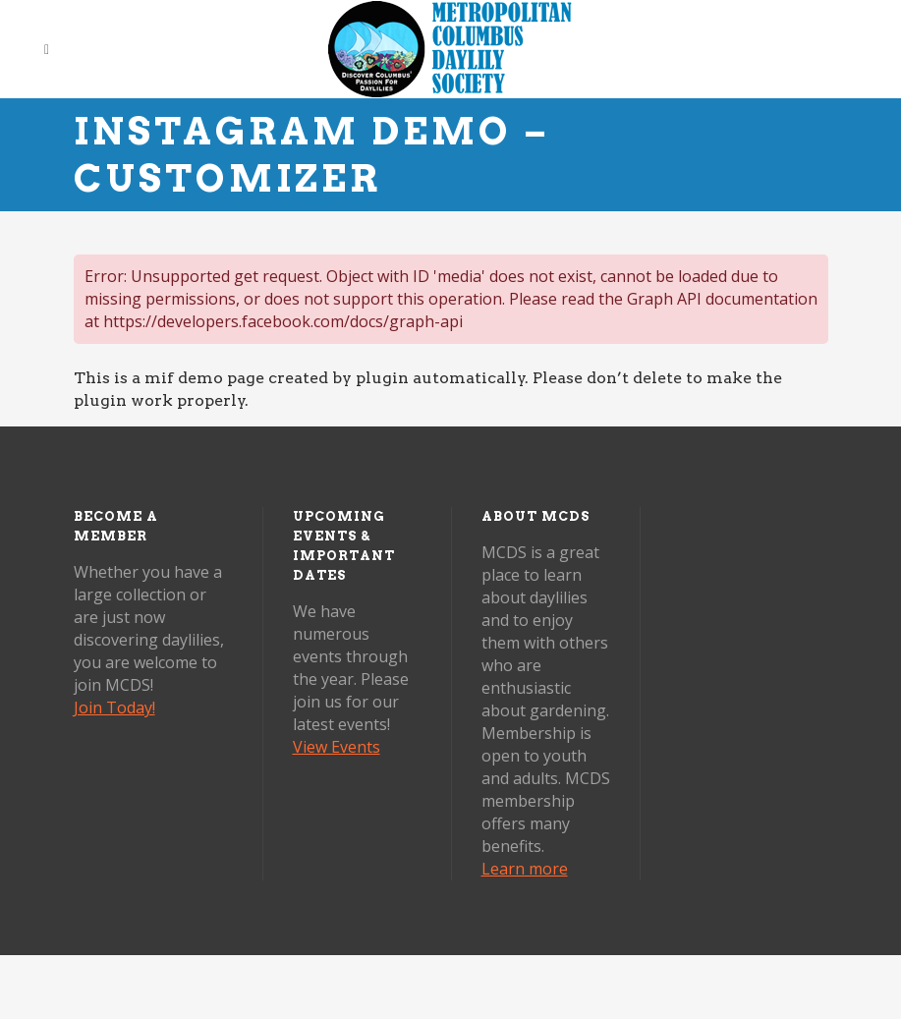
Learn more (524, 868)
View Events (336, 747)
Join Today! (114, 707)
